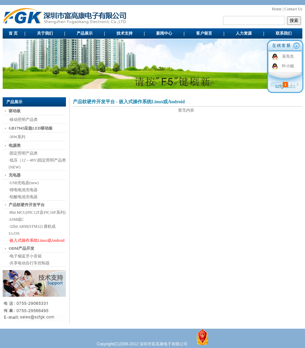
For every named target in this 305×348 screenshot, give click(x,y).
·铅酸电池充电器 (23, 196)
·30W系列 (17, 137)
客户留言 (204, 33)
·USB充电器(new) (24, 182)
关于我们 (45, 33)
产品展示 (85, 33)
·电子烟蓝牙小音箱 (25, 256)
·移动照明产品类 (23, 119)
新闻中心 (164, 33)
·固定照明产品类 (23, 153)
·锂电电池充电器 (23, 189)
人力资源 (244, 33)
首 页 (13, 33)
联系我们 (284, 33)
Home (277, 9)
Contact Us (293, 9)
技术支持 (125, 33)
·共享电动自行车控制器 (29, 263)
